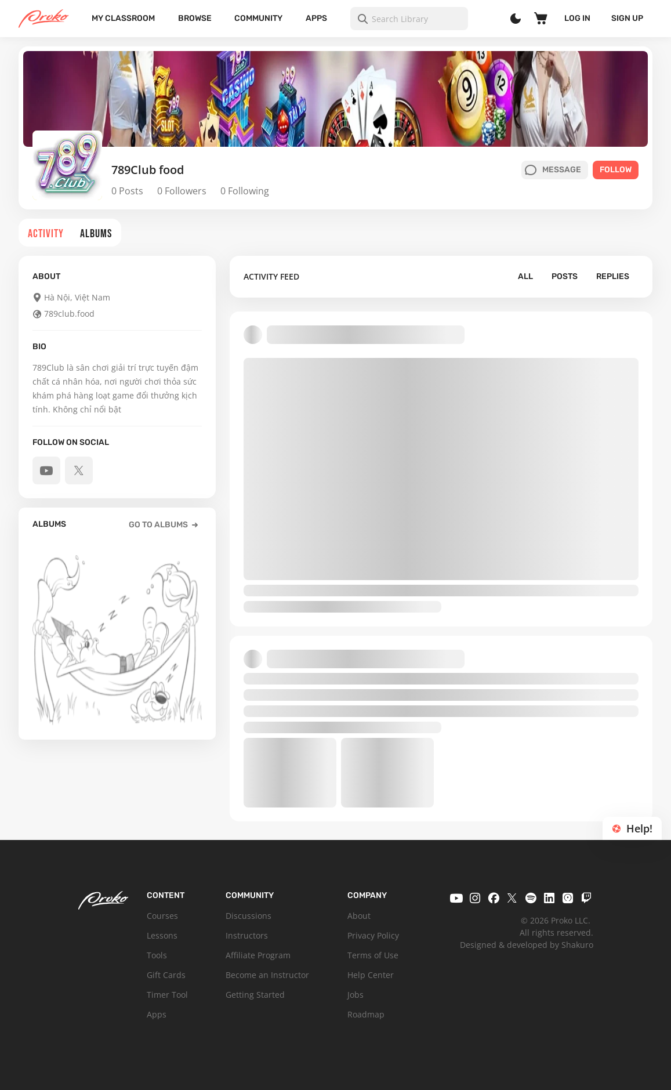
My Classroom (123, 18)
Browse (195, 18)
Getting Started (255, 994)
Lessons (162, 935)
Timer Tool (167, 994)
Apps (316, 18)
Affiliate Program (258, 955)
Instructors (247, 935)
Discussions (248, 915)
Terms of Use (372, 955)
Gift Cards (166, 974)
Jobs (355, 994)
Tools (157, 955)
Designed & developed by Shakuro (526, 944)
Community (258, 18)
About (359, 915)
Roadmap (366, 1014)
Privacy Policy (373, 935)
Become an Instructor (267, 974)
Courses (162, 915)
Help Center (370, 974)
